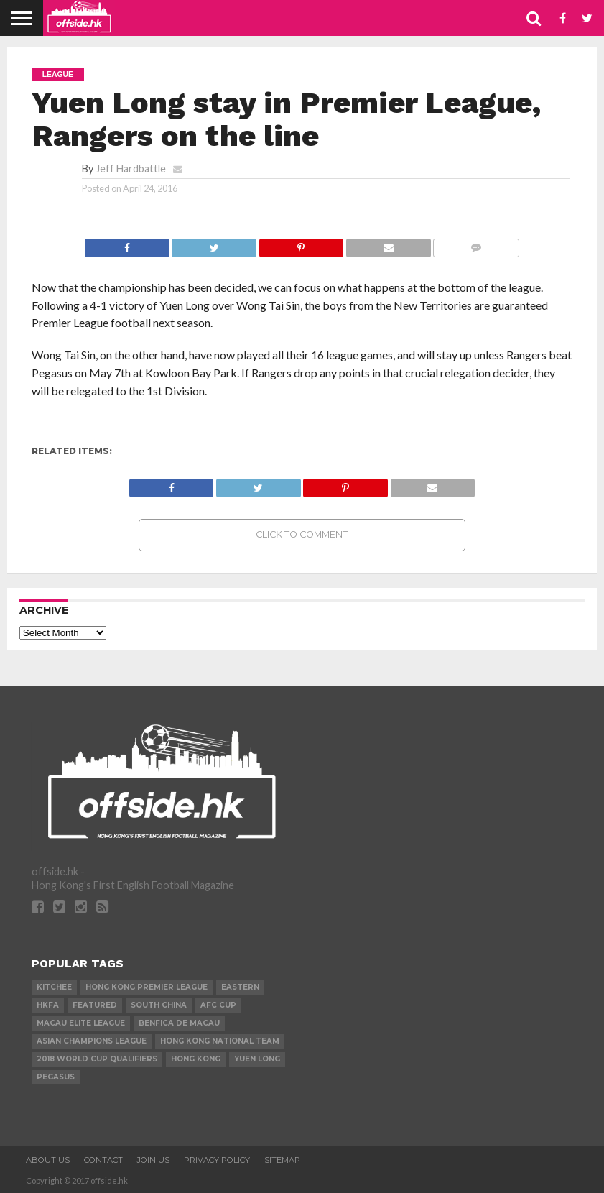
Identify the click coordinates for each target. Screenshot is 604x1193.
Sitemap (282, 1160)
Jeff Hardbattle (131, 168)
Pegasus (56, 1077)
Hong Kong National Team (219, 1041)
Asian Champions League (92, 1041)
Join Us (153, 1160)
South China (159, 1005)
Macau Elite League (81, 1023)
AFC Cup (218, 1005)
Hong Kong (195, 1059)
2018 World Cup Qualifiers (97, 1059)
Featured (95, 1005)
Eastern (240, 987)
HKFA (48, 1005)
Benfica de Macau (179, 1023)
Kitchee (54, 987)
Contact (103, 1160)
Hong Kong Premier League (146, 987)
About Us (48, 1160)
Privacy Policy (217, 1160)
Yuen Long (257, 1059)
